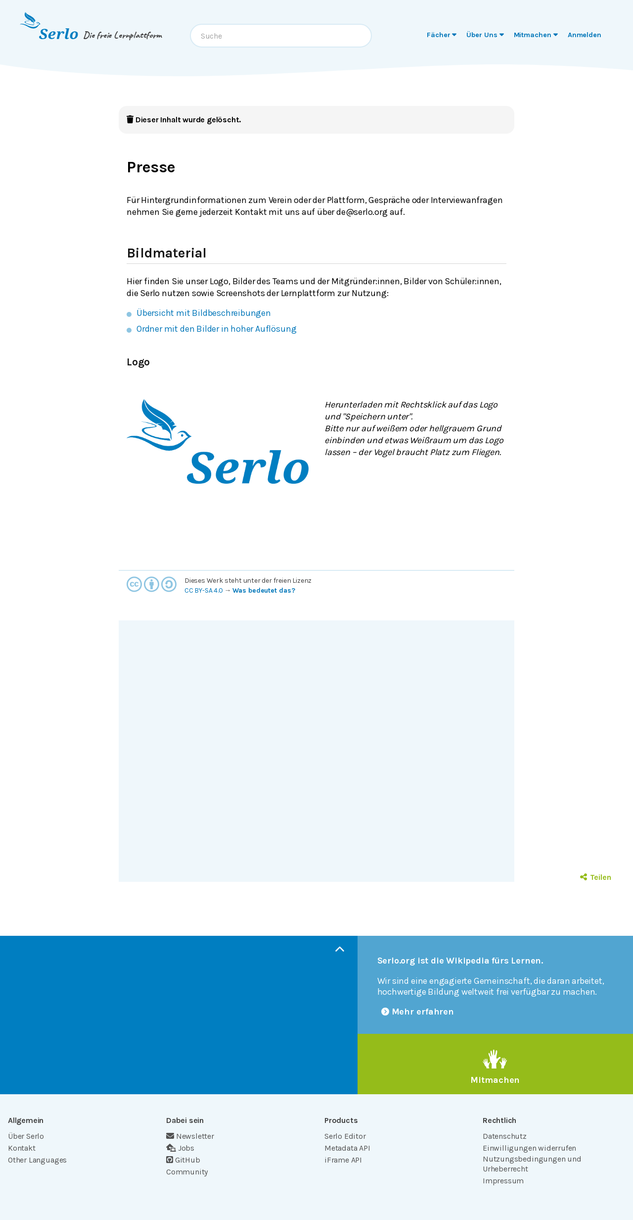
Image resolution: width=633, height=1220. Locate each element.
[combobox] (281, 36)
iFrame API (343, 1160)
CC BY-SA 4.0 (203, 590)
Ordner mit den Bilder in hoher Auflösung (216, 328)
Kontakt (22, 1148)
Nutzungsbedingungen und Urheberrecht (532, 1163)
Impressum (503, 1180)
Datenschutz (505, 1136)
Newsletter (190, 1136)
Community (187, 1171)
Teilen (595, 877)
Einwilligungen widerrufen (529, 1148)
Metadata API (347, 1148)
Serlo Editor (345, 1136)
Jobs (180, 1148)
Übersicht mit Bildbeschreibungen (203, 312)
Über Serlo (26, 1136)
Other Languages (37, 1160)
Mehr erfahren (417, 1011)
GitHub (183, 1160)
